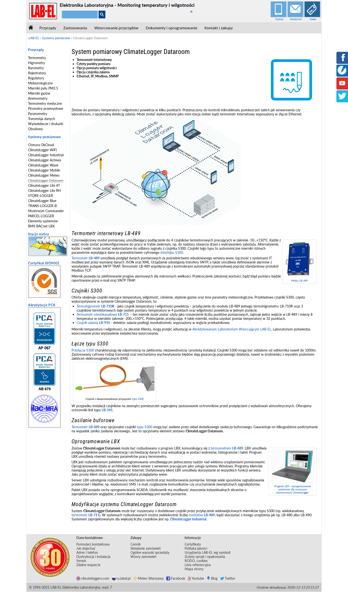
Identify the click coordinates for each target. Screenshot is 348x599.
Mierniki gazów (39, 93)
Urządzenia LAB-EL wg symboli (207, 552)
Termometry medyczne (45, 103)
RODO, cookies (196, 561)
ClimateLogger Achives (44, 160)
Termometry (37, 58)
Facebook (175, 578)
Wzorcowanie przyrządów (116, 27)
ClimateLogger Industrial (46, 155)
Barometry (36, 68)
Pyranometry (37, 114)
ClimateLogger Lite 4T (44, 185)
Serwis (81, 561)
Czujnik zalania (93, 323)
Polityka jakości (196, 548)
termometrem (227, 448)
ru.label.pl (121, 578)
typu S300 (138, 398)
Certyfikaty (193, 544)
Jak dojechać (85, 548)
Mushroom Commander (46, 211)
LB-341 (107, 410)
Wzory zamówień (143, 556)
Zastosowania (75, 27)
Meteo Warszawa (148, 578)
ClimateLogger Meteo (43, 175)
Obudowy (35, 129)
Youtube (196, 578)
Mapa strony (194, 569)
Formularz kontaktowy (93, 544)
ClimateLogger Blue (42, 201)
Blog (212, 578)
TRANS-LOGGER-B (42, 206)
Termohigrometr (95, 306)
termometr (85, 515)
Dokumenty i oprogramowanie (171, 27)
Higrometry (36, 63)
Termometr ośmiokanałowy (103, 314)
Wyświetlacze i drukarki (45, 124)
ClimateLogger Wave (43, 165)
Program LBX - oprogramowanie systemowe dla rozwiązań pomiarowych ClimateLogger (292, 489)
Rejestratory (37, 73)
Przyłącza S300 (83, 350)
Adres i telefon (87, 552)
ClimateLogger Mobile (44, 170)
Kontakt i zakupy (218, 27)
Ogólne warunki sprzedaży (149, 552)
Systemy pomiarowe (44, 137)
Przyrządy (47, 27)
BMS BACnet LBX (41, 226)
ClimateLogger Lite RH (44, 190)
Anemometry (37, 98)
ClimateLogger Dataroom (45, 180)
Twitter (227, 578)
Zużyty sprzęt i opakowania (205, 556)
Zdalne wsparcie (88, 565)
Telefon (279, 19)
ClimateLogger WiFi (42, 150)
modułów (202, 515)
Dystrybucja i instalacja (93, 556)
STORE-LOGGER (40, 196)
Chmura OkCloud (41, 145)
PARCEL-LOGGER (41, 216)
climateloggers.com (92, 578)
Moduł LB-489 (299, 280)
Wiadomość (296, 19)
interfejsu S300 (171, 252)
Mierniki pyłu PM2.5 (43, 88)
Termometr (86, 258)
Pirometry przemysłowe (45, 108)
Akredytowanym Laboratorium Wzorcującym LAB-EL (231, 329)
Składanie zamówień (145, 548)
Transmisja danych (41, 119)
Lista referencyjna (198, 565)
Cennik (313, 19)
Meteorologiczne (40, 83)
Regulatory (36, 78)
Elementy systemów (43, 221)
